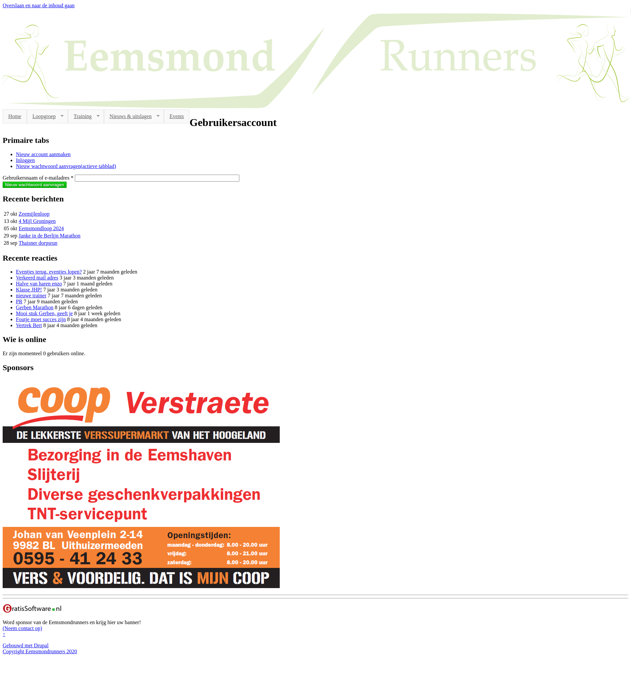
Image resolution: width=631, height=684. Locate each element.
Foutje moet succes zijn (41, 319)
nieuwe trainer (31, 295)
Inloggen (25, 160)
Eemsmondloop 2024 (41, 228)
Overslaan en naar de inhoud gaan (38, 5)
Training (84, 116)
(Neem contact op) (22, 628)
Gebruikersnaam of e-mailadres (38, 178)
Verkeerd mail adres (37, 277)
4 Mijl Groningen (37, 221)
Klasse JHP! (29, 289)
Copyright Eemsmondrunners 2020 (40, 651)
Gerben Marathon (34, 307)
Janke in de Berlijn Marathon (49, 235)
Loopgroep (45, 116)
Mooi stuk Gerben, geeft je (44, 313)
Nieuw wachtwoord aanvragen (66, 166)
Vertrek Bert (29, 325)
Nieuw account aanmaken (43, 154)
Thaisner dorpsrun (38, 243)
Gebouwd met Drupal (26, 645)
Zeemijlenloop (34, 214)
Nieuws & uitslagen (132, 116)
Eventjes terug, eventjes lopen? (49, 272)
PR (19, 301)
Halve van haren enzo (39, 283)
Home (14, 116)
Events (177, 116)
